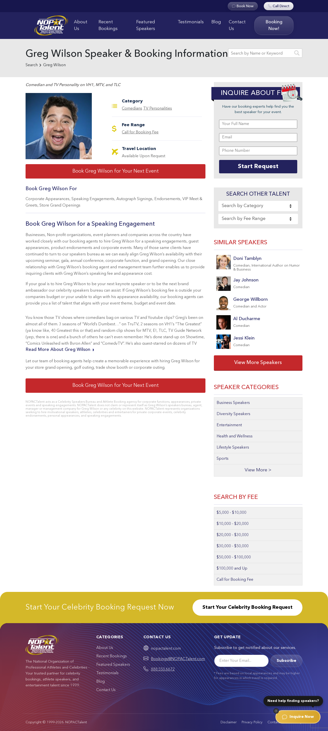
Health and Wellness (235, 436)
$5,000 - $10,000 (231, 513)
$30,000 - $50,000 (233, 546)
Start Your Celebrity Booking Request (247, 607)
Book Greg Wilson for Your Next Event (115, 171)
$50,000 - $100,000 (234, 557)
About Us (80, 25)
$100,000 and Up (232, 569)
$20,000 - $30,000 (233, 535)
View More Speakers (258, 362)
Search (32, 65)
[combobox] (258, 206)
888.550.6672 (163, 669)
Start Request (258, 167)
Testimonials (191, 22)
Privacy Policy (252, 722)
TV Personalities (157, 109)
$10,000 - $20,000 (233, 524)
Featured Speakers (145, 25)
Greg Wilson (54, 65)
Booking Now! (273, 25)
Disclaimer (229, 722)
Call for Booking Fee (140, 132)
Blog (216, 22)
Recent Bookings (108, 25)
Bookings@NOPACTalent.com (178, 659)
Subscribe (286, 661)
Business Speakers (233, 403)
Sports (223, 459)
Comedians (132, 109)
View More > (258, 470)
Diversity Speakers (233, 414)
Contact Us (237, 25)
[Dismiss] (276, 711)
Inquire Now (298, 716)
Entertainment (229, 425)
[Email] (241, 661)
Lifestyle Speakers (233, 448)
